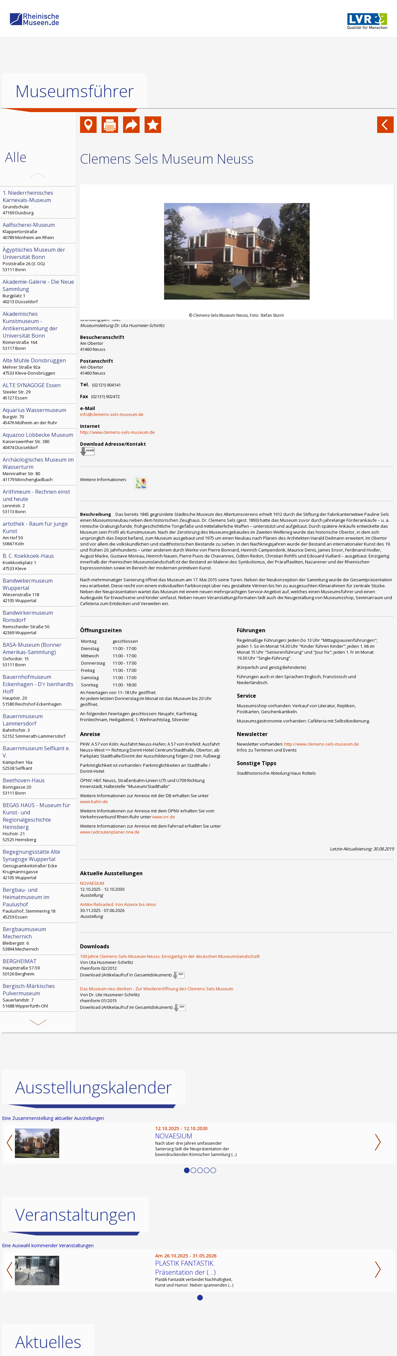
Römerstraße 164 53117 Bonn (39, 330)
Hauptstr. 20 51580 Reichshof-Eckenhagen (39, 690)
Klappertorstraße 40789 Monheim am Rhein (39, 230)
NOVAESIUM (92, 883)
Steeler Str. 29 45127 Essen (39, 391)
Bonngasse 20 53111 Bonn (39, 786)
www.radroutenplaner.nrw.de (110, 832)
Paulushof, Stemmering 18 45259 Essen (39, 903)
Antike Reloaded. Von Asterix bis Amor (118, 904)
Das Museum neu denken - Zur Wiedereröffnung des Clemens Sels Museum (156, 989)
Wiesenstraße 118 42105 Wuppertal (39, 590)
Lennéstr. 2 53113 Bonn (39, 501)
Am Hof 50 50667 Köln (39, 533)
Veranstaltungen (75, 1214)
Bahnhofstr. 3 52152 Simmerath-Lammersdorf (39, 726)
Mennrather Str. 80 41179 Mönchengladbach (39, 469)
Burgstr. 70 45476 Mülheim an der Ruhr (39, 416)
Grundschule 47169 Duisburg (39, 202)
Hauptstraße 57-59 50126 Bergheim (39, 967)
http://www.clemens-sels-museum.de (117, 432)
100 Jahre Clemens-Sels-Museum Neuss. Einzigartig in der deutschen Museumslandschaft (170, 956)
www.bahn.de (94, 801)
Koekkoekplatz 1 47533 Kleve (39, 561)
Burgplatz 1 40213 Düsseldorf (39, 291)
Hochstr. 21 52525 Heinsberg (39, 821)
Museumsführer (74, 91)
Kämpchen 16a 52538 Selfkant (39, 758)
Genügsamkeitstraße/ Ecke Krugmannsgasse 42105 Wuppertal (39, 864)
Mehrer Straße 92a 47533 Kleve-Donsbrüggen (39, 366)
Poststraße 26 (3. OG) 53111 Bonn (39, 259)
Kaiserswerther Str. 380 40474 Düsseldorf (39, 440)
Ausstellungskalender (93, 1087)
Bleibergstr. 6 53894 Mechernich (39, 938)
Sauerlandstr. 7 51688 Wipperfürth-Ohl (39, 995)
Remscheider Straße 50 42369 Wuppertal (39, 622)
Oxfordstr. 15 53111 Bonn (39, 654)
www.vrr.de (163, 817)
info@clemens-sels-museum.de (112, 414)
